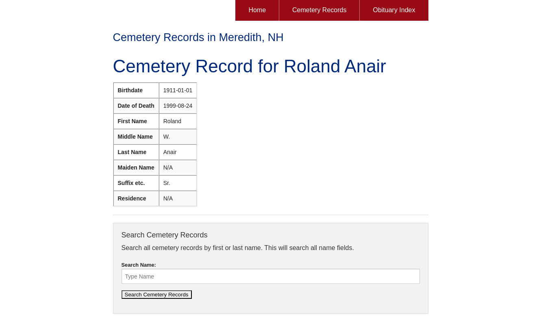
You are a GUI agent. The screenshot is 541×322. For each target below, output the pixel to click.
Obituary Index (394, 10)
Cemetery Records (319, 10)
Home (257, 10)
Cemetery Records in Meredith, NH (198, 37)
